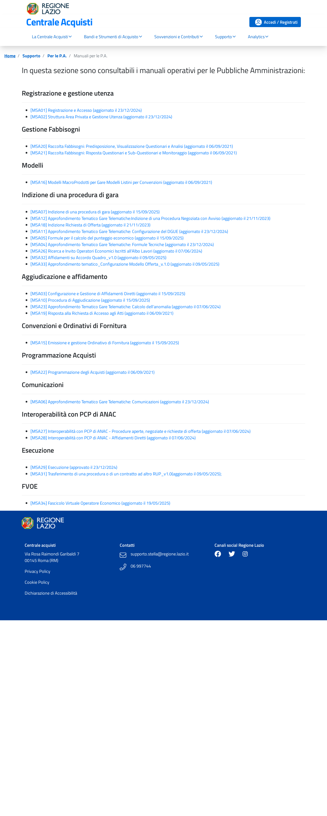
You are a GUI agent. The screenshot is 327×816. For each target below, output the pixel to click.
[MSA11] (39, 231)
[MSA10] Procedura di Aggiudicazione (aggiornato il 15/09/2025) (90, 300)
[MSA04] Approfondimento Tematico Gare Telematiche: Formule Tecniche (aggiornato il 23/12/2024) (122, 244)
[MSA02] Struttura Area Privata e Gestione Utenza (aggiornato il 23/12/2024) (101, 116)
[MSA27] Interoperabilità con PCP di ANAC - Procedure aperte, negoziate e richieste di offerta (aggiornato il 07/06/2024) (140, 431)
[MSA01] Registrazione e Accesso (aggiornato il (74, 110)
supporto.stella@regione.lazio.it (160, 554)
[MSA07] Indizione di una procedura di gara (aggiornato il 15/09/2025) (95, 212)
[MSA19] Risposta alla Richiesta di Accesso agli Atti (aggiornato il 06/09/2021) (101, 313)
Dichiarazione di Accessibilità (51, 593)
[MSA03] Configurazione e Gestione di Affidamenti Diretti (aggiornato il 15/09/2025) (107, 293)
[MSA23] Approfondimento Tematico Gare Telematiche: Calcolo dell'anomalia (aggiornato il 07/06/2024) (125, 306)
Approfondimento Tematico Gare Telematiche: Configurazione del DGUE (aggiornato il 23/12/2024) (138, 231)
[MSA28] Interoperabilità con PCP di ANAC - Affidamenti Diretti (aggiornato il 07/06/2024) (113, 437)
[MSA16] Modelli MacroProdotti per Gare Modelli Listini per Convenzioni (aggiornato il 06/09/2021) (121, 182)
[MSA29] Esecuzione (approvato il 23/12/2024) (73, 467)
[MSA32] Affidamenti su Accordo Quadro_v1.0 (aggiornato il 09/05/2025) (98, 257)
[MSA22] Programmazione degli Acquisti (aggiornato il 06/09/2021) (92, 372)
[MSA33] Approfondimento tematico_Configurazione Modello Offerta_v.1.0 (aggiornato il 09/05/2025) (124, 264)
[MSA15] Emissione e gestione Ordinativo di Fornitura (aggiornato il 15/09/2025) (104, 342)
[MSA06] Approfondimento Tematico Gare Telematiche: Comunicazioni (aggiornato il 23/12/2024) (119, 401)
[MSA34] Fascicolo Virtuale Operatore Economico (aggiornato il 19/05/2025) (100, 503)
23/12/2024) (130, 110)
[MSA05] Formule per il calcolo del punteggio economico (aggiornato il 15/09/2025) (107, 238)
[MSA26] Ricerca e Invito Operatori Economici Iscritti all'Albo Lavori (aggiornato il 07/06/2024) (116, 251)
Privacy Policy (37, 571)
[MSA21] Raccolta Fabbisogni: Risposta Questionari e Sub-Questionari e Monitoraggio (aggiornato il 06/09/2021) (133, 153)
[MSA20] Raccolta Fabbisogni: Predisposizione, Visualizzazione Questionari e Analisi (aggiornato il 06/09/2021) (131, 146)
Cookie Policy (37, 582)
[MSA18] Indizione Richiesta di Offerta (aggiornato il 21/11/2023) (90, 225)
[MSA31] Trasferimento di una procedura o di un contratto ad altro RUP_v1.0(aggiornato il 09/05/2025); (126, 474)
